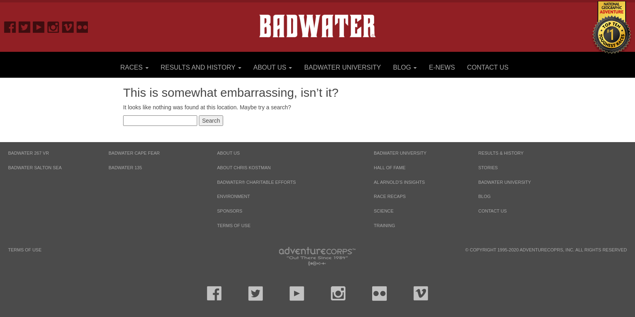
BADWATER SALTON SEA (35, 167)
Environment (233, 196)
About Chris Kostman (244, 167)
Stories (488, 167)
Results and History (200, 67)
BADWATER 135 (125, 167)
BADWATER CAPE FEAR (134, 153)
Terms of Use (234, 225)
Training (384, 225)
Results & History (501, 153)
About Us (272, 67)
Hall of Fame (389, 167)
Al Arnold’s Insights (399, 182)
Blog (405, 67)
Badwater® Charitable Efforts (256, 182)
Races (134, 67)
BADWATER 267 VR (28, 153)
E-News (442, 67)
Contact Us (488, 67)
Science (384, 210)
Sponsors (229, 210)
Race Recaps (390, 196)
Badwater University (342, 67)
